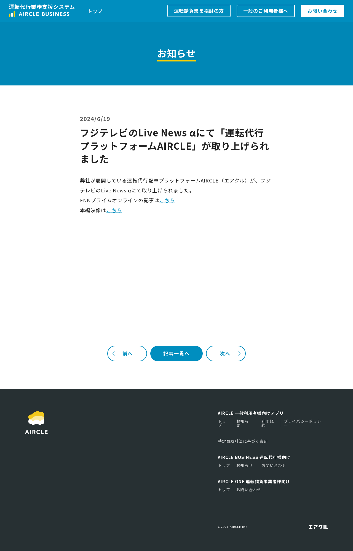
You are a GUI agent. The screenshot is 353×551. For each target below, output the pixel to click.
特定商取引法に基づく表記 (243, 441)
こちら (167, 200)
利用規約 (267, 423)
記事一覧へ (176, 353)
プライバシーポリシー (302, 423)
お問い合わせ (274, 465)
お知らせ (242, 423)
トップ (94, 10)
